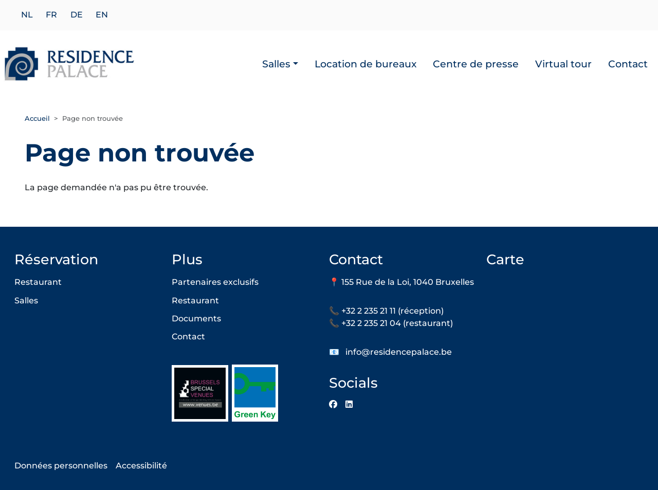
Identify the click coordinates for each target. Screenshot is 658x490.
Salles (276, 64)
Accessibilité (141, 465)
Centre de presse (476, 64)
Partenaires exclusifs (215, 282)
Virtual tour (563, 64)
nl (27, 15)
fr (51, 15)
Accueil (37, 118)
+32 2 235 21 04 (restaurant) (397, 323)
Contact (628, 64)
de (76, 15)
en (102, 15)
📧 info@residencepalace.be (390, 352)
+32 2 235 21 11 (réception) (392, 311)
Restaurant (38, 282)
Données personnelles (60, 465)
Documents (196, 318)
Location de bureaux (365, 64)
